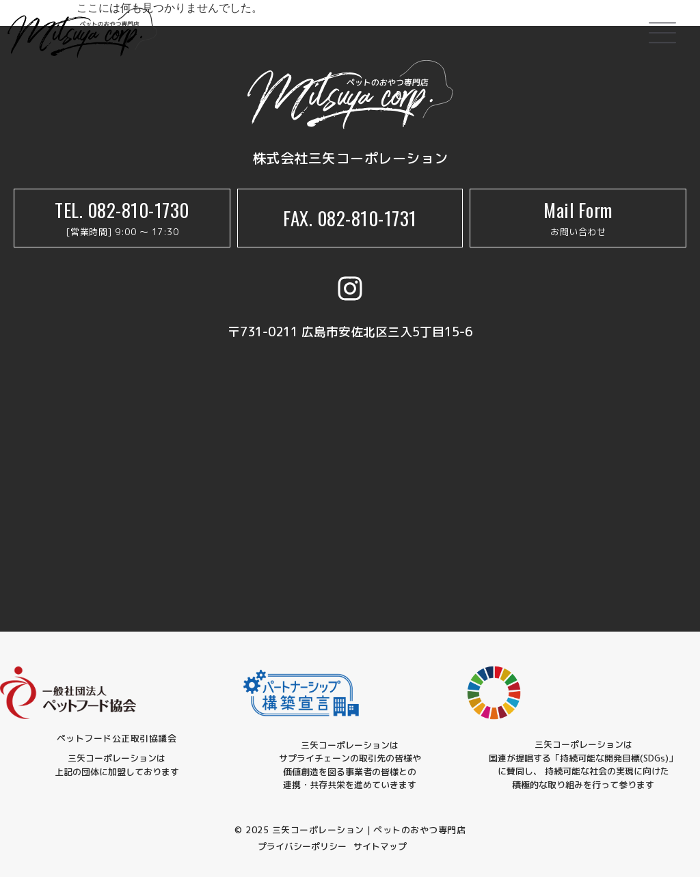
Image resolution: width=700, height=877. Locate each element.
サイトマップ (380, 846)
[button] (662, 35)
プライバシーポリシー (302, 846)
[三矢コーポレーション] (350, 477)
